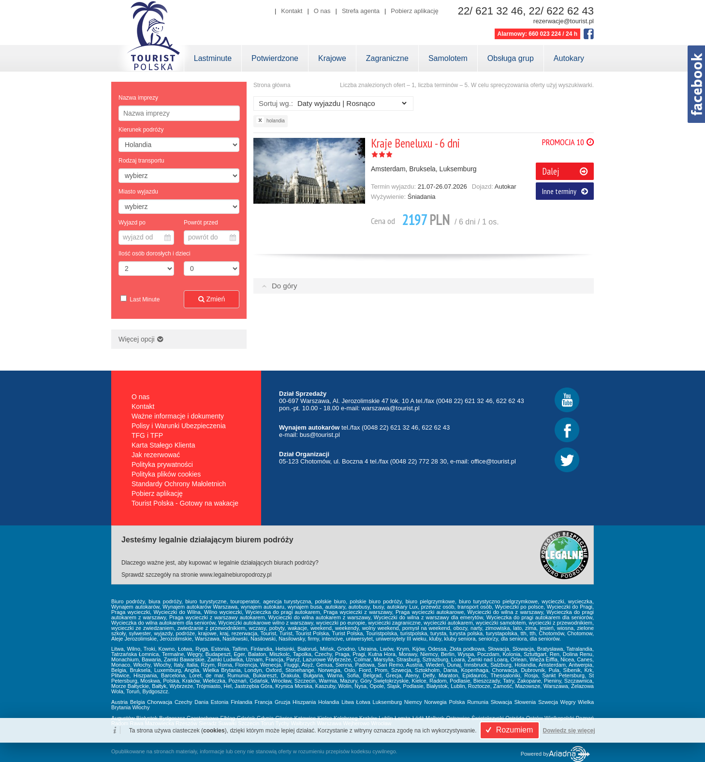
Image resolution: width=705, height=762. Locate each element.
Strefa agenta (361, 11)
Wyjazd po (132, 222)
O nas (322, 11)
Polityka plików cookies (166, 474)
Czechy (183, 702)
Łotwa (363, 702)
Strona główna (272, 85)
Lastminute (213, 58)
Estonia (220, 702)
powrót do (212, 237)
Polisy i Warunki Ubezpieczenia (179, 426)
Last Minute (144, 299)
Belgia (137, 702)
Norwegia (435, 702)
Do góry (284, 286)
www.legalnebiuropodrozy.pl (236, 574)
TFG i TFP (147, 435)
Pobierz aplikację (414, 11)
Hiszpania (304, 702)
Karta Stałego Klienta (163, 445)
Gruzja (282, 702)
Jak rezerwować (156, 455)
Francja (264, 702)
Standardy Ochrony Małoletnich (179, 484)
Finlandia (241, 702)
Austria (119, 702)
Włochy (140, 707)
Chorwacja (159, 702)
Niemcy (413, 702)
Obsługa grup (510, 58)
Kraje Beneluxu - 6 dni (415, 143)
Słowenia (525, 702)
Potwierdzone (274, 58)
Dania (201, 702)
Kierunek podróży (140, 129)
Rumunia (477, 702)
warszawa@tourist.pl (391, 408)
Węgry (568, 702)
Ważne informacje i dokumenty (178, 416)
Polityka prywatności (162, 464)
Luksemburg (387, 702)
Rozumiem (508, 730)
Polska (457, 702)
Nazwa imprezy (138, 97)
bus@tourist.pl (320, 434)
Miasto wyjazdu (138, 191)
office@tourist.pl (493, 461)
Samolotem (448, 58)
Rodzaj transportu (141, 160)
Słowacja (501, 702)
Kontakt (291, 11)
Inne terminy (565, 191)
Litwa (347, 702)
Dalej (565, 171)
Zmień (211, 299)
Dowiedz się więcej (569, 730)
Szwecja (548, 702)
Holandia (328, 702)
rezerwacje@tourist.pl (563, 21)
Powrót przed (201, 222)
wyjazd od (147, 237)
